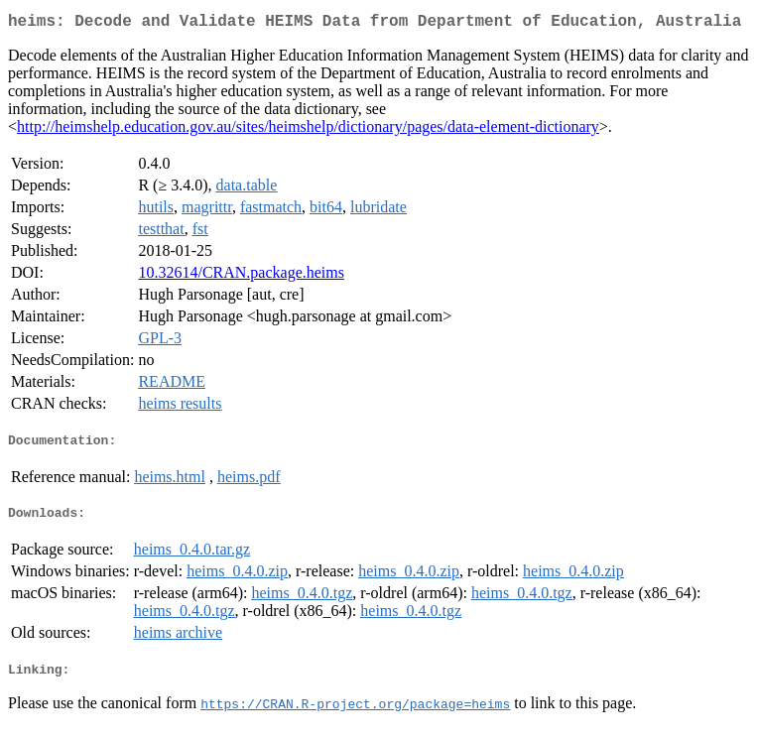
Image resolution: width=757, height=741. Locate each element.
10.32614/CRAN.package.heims (241, 276)
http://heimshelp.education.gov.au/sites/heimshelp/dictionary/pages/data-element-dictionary (308, 130)
